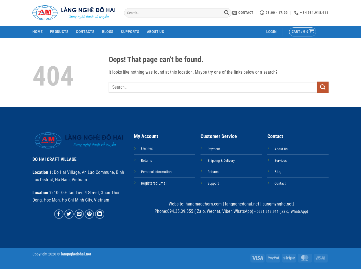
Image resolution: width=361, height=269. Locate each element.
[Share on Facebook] (58, 214)
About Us (155, 31)
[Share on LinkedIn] (99, 214)
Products (59, 31)
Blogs (107, 31)
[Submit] (226, 13)
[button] (271, 32)
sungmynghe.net (277, 204)
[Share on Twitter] (69, 214)
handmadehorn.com (203, 204)
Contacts (85, 31)
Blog (277, 171)
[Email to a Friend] (79, 214)
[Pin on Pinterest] (89, 214)
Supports (130, 31)
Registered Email (154, 183)
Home (37, 31)
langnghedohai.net (242, 204)
